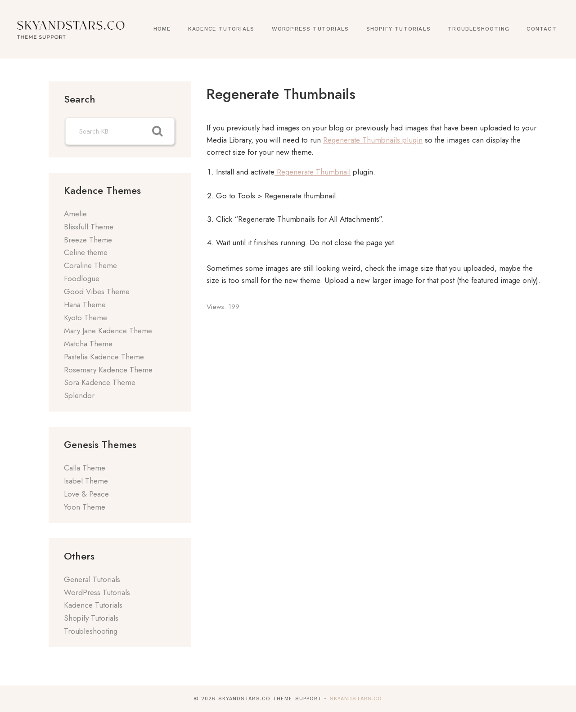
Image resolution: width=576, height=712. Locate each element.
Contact (541, 29)
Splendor (79, 395)
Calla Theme (84, 467)
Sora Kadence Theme (99, 382)
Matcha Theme (88, 343)
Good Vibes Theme (97, 291)
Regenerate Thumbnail (312, 171)
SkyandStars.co (356, 699)
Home (162, 29)
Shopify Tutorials (398, 29)
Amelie (75, 213)
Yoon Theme (84, 507)
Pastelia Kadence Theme (104, 356)
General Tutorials (92, 579)
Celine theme (86, 252)
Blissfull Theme (88, 226)
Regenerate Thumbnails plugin (373, 139)
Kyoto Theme (85, 317)
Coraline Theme (90, 265)
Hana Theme (85, 304)
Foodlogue (81, 278)
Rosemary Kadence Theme (108, 369)
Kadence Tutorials (221, 29)
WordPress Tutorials (310, 29)
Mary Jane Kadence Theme (108, 330)
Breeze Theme (88, 239)
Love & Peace (86, 493)
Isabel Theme (86, 480)
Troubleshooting (478, 29)
